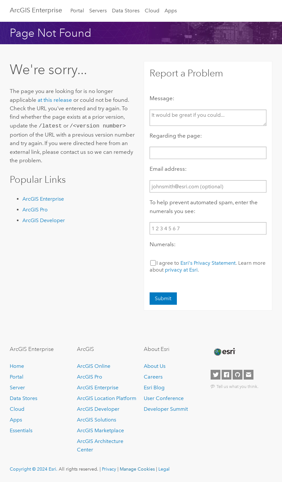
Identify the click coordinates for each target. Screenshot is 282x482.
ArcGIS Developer (43, 220)
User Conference (164, 398)
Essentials (21, 430)
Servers (98, 10)
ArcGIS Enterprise (36, 10)
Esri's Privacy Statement (208, 263)
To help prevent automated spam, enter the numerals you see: (204, 206)
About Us (155, 366)
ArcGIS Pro (35, 209)
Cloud (152, 10)
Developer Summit (166, 409)
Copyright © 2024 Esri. (33, 469)
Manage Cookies (137, 469)
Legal (164, 469)
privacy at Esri (181, 270)
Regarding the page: (176, 135)
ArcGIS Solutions (96, 420)
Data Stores (126, 10)
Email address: (168, 169)
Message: (162, 98)
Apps (171, 10)
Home (17, 366)
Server (17, 387)
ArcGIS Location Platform (106, 398)
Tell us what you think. (237, 386)
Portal (77, 10)
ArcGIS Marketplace (100, 430)
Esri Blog (154, 387)
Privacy (109, 469)
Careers (153, 377)
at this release (55, 100)
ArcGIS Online (93, 366)
